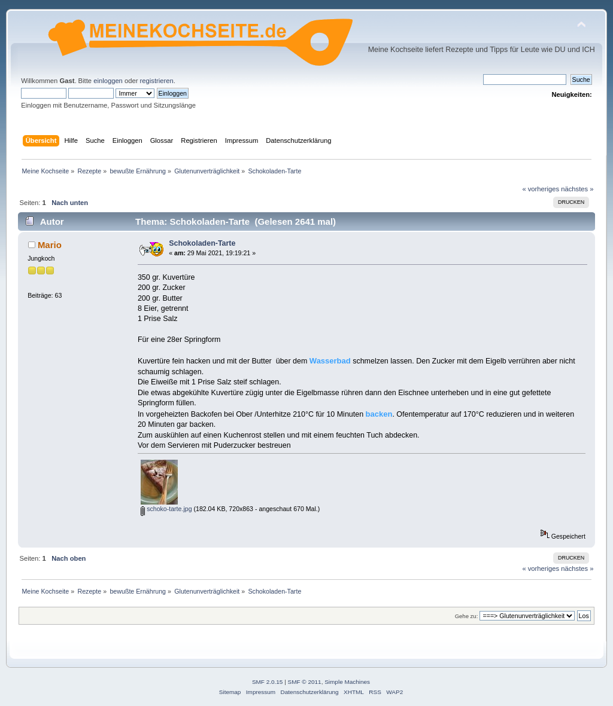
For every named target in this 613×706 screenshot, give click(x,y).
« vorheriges (540, 188)
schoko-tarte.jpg (166, 508)
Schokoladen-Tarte (202, 243)
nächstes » (577, 188)
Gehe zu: (466, 616)
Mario (50, 245)
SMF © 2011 (304, 682)
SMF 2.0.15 (267, 682)
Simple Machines (347, 682)
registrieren (157, 80)
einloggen (108, 80)
